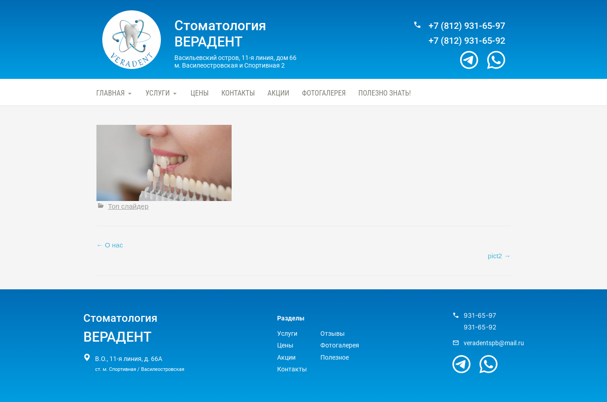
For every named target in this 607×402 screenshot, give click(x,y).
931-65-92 (480, 327)
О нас (109, 245)
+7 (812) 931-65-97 (467, 26)
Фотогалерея (324, 93)
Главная (110, 93)
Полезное (334, 357)
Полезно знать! (384, 93)
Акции (278, 93)
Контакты (238, 93)
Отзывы (332, 333)
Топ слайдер (128, 206)
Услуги (158, 93)
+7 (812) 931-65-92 (467, 41)
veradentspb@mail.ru (494, 343)
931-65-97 (480, 315)
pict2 (499, 256)
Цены (200, 93)
